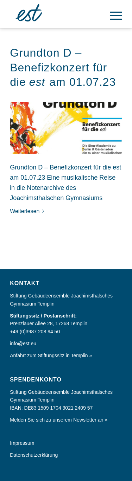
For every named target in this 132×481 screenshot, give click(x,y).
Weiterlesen (28, 211)
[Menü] (112, 14)
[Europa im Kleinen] (55, 14)
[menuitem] (112, 14)
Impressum (22, 443)
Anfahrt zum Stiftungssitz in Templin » (51, 355)
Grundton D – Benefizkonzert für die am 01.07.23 (63, 67)
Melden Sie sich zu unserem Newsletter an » (58, 420)
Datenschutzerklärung (34, 455)
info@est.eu (23, 343)
